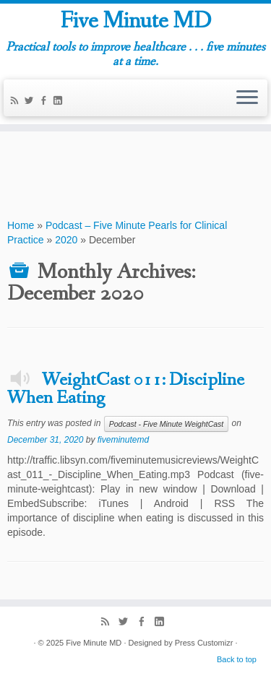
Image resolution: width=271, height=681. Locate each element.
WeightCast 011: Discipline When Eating (125, 389)
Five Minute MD (135, 21)
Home (20, 225)
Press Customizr (204, 642)
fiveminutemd (123, 440)
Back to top (237, 659)
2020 (66, 240)
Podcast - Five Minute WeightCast (166, 424)
